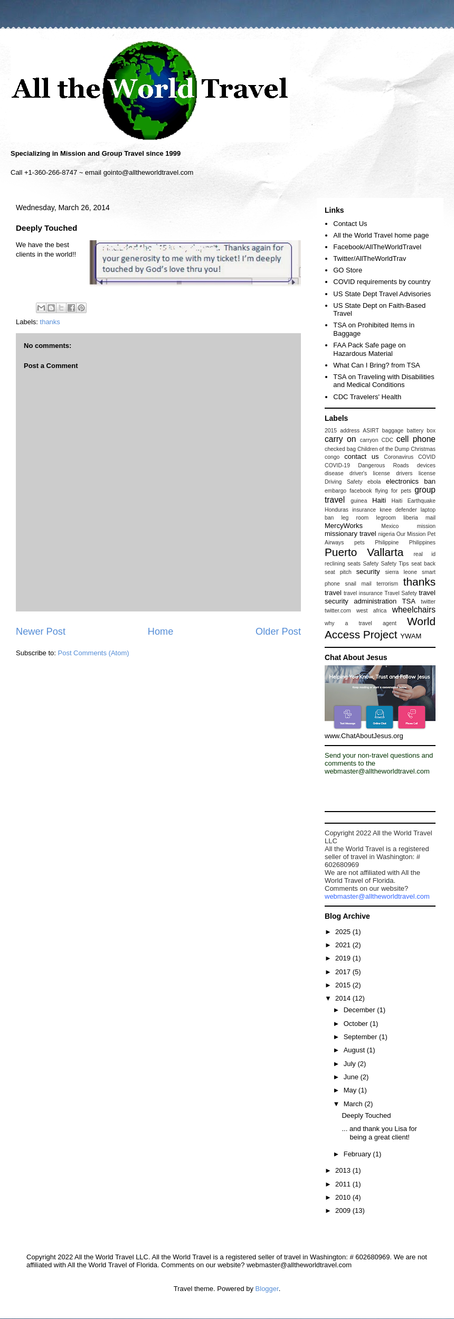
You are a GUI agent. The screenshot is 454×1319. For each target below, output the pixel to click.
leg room (355, 518)
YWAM (410, 636)
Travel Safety (400, 593)
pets (359, 542)
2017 (344, 972)
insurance (364, 510)
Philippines (422, 542)
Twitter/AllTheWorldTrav (369, 258)
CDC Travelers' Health (367, 397)
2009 (344, 1210)
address (350, 431)
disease (334, 473)
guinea (359, 501)
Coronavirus (398, 457)
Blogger (267, 1289)
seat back (423, 564)
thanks (50, 322)
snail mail (358, 584)
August (355, 1050)
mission (426, 526)
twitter (428, 602)
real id (424, 554)
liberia (410, 518)
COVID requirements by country (381, 282)
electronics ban (411, 481)
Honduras (336, 510)
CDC (387, 440)
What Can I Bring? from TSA (376, 365)
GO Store (347, 270)
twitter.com (338, 611)
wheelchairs (414, 609)
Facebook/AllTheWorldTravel (377, 247)
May (351, 1090)
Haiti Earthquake (413, 501)
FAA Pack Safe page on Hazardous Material (369, 349)
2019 (344, 958)
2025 (344, 932)
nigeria (386, 534)
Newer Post (40, 631)
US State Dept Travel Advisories (382, 294)
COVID (427, 457)
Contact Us (350, 224)
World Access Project (380, 627)
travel (333, 593)
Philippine (387, 542)
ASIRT (371, 431)
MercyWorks (344, 526)
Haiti (379, 500)
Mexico (390, 526)
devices (426, 465)
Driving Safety (343, 482)
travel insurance (363, 593)
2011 (344, 1184)
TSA (408, 601)
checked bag (340, 449)
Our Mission (411, 534)
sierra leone (401, 572)
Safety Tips (395, 564)
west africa (371, 611)
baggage (392, 431)
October (357, 1024)
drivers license (416, 473)
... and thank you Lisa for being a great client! (379, 1133)
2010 (344, 1197)
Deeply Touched (366, 1115)
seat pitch (338, 572)
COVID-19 (337, 465)
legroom (386, 518)
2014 (344, 998)
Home (161, 631)
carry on (340, 439)
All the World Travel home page (381, 235)
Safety (371, 564)
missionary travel (350, 534)
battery (414, 431)
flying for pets (393, 491)
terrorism (387, 584)
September (361, 1037)
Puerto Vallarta (364, 552)
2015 (331, 431)
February (358, 1154)
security (368, 572)
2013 (344, 1170)
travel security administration (380, 597)
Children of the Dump (383, 449)
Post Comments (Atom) (93, 653)
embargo (335, 491)
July (351, 1064)
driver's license (369, 473)
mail (430, 518)
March (354, 1104)
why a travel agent (360, 623)
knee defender (398, 510)
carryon (369, 440)
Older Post (278, 631)
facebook (360, 491)
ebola (374, 482)
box (431, 431)
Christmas (423, 449)
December (360, 1010)
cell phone (416, 439)
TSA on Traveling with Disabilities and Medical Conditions (383, 381)
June (352, 1077)
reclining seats (343, 564)
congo (332, 457)
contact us (361, 456)
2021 (344, 945)
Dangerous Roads (383, 465)
